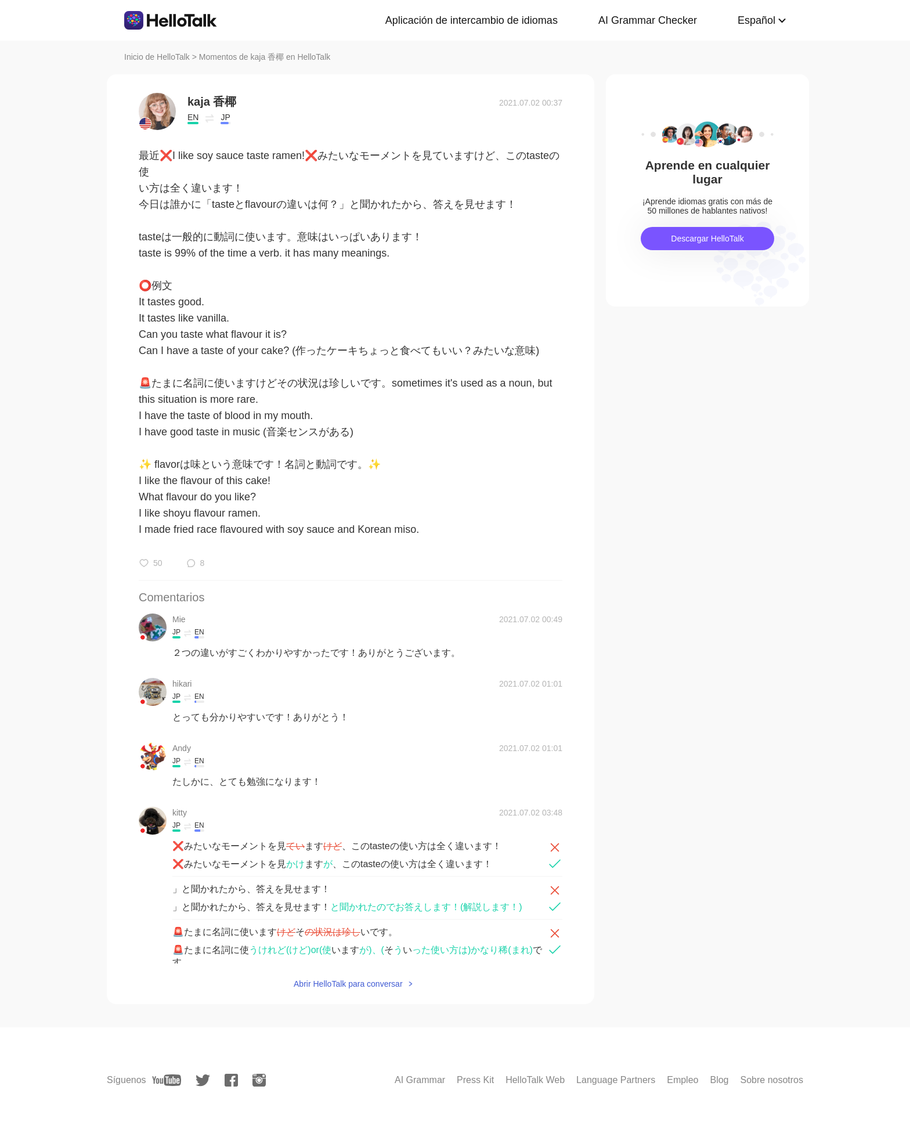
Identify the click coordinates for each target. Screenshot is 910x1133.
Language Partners (615, 1080)
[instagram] (259, 1080)
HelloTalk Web (535, 1080)
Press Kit (475, 1080)
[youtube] (166, 1080)
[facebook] (231, 1080)
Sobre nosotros (771, 1080)
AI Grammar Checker (647, 20)
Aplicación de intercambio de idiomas (471, 20)
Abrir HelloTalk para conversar (348, 983)
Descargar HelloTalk (707, 238)
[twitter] (203, 1080)
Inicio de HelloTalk (157, 57)
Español (756, 20)
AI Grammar (420, 1080)
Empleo (682, 1080)
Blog (719, 1080)
